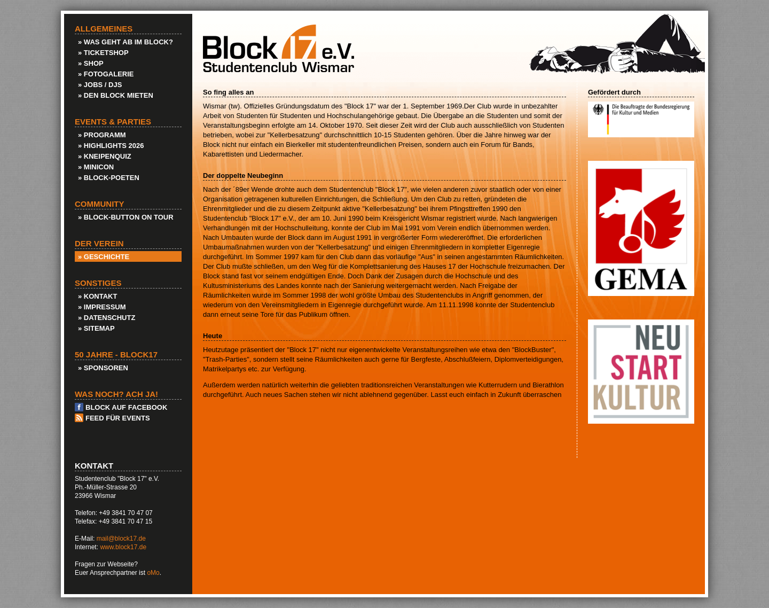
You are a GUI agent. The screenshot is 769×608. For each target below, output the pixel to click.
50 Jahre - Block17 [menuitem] (116, 354)
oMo (153, 572)
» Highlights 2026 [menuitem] (111, 146)
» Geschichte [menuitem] (103, 257)
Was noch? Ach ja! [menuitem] (116, 394)
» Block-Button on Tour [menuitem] (126, 217)
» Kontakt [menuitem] (97, 296)
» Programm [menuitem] (102, 135)
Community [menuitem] (99, 204)
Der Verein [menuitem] (99, 243)
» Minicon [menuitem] (96, 167)
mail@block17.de (121, 538)
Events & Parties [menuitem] (113, 122)
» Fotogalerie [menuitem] (106, 74)
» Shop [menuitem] (91, 63)
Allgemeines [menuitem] (103, 29)
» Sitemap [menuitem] (96, 328)
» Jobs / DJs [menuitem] (100, 85)
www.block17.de (123, 547)
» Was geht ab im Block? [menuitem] (125, 42)
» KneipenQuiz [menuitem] (104, 156)
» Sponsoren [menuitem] (103, 368)
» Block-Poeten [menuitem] (108, 178)
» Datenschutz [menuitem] (106, 318)
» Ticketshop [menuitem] (103, 53)
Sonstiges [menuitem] (98, 283)
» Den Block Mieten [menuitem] (115, 95)
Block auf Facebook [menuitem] (126, 407)
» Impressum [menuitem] (102, 307)
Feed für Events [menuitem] (117, 418)
